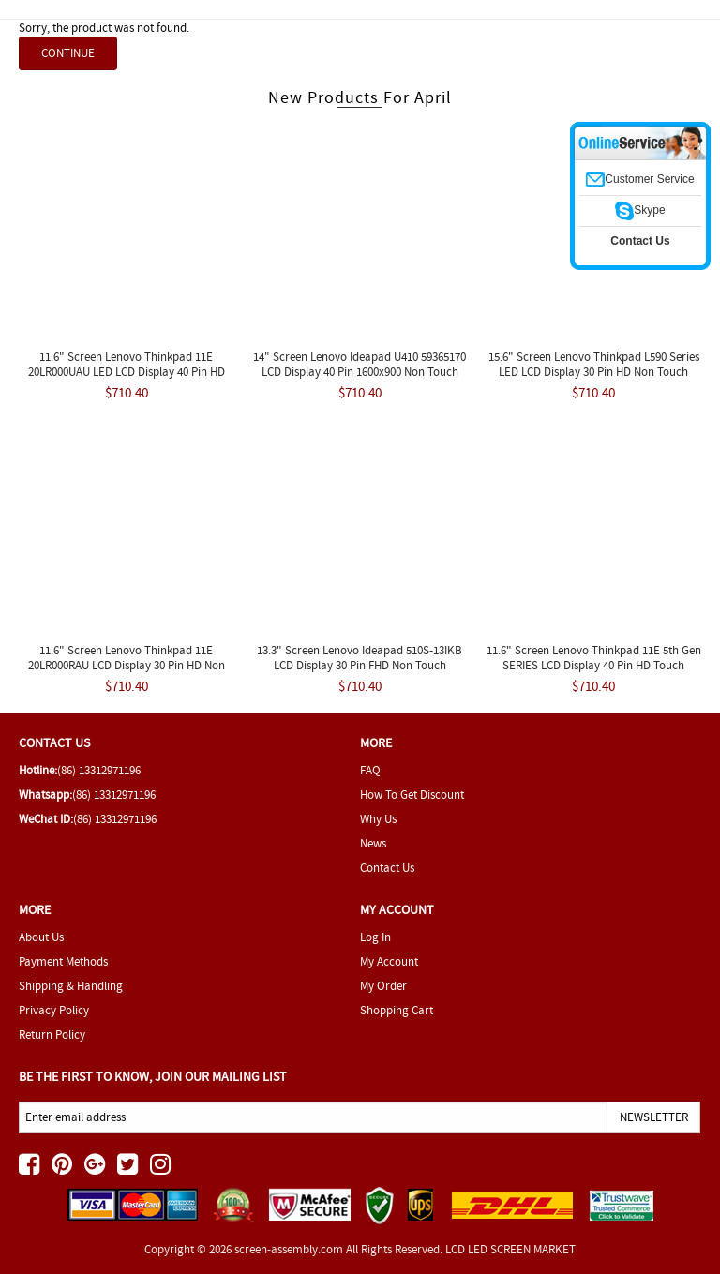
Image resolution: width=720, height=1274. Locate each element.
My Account (389, 961)
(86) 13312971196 (99, 770)
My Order (383, 986)
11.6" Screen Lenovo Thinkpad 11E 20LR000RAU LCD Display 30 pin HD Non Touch (126, 665)
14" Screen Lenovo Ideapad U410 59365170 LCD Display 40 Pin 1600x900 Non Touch (359, 364)
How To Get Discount (412, 794)
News (373, 843)
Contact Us (387, 868)
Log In (375, 937)
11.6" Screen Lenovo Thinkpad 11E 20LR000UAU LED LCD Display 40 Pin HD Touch (126, 372)
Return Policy (52, 1034)
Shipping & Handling (71, 986)
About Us (41, 937)
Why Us (378, 819)
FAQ (370, 770)
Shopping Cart (396, 1010)
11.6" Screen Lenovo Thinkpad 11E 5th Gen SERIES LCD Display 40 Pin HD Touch (594, 657)
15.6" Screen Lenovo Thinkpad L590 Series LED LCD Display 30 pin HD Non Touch (593, 364)
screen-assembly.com (288, 1249)
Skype (640, 210)
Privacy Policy (54, 1010)
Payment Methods (63, 961)
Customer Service (640, 179)
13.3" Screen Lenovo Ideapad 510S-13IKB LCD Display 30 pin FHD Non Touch (359, 657)
